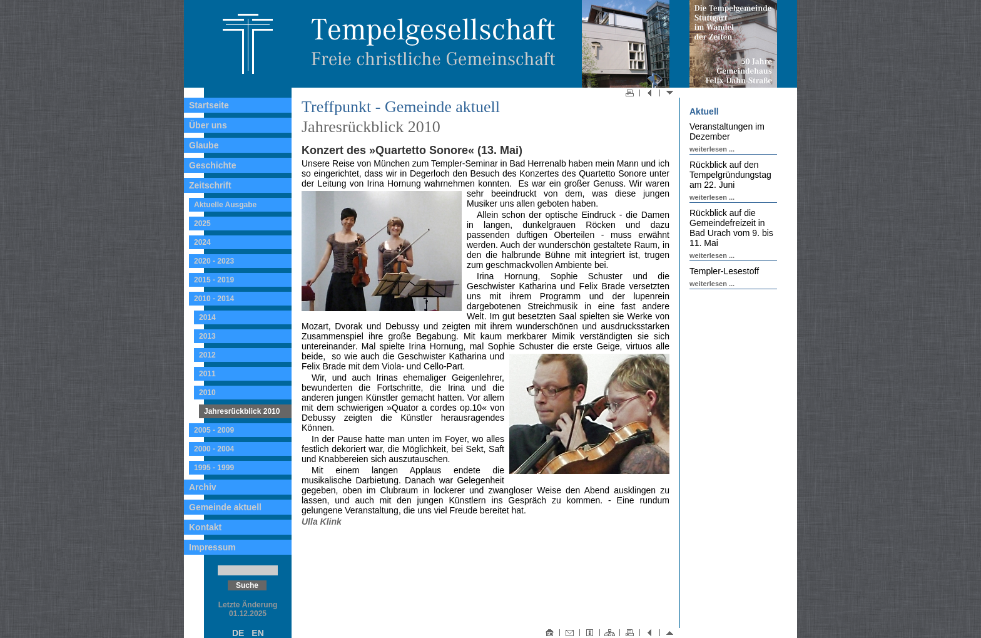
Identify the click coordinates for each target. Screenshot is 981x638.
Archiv (202, 487)
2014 (207, 317)
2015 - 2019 (214, 279)
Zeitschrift (210, 185)
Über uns (208, 125)
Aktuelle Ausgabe (225, 204)
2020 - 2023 (214, 261)
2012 (207, 355)
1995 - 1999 (214, 467)
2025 (202, 223)
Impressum (212, 547)
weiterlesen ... (711, 149)
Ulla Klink (322, 522)
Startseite (209, 105)
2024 (202, 242)
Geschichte (212, 165)
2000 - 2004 (214, 449)
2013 (207, 336)
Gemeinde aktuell (225, 507)
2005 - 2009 (214, 430)
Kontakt (205, 527)
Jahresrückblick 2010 (242, 411)
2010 (207, 392)
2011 (207, 373)
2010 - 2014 (214, 298)
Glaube (203, 145)
